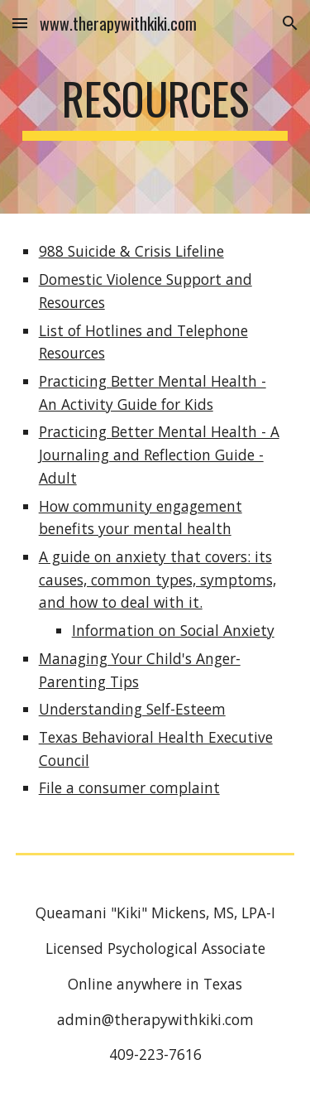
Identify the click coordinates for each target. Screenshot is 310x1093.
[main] (155, 106)
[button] (20, 23)
